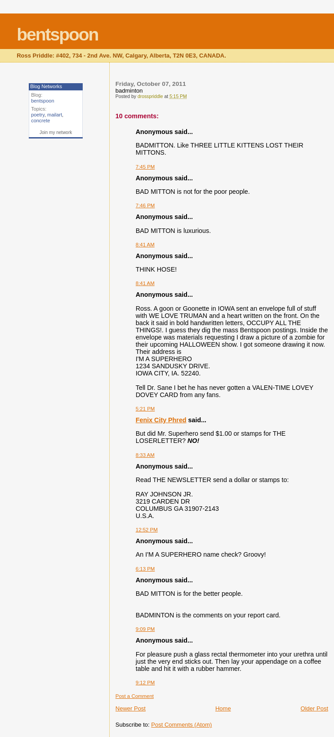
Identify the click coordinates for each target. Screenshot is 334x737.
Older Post (314, 708)
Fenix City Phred (161, 420)
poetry (38, 114)
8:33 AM (145, 455)
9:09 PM (145, 629)
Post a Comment (135, 696)
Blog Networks (46, 86)
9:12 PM (145, 682)
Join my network (56, 132)
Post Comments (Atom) (181, 724)
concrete (40, 120)
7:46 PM (145, 205)
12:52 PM (147, 529)
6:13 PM (145, 569)
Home (223, 708)
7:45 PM (145, 167)
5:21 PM (145, 408)
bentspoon (57, 34)
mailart (54, 114)
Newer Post (131, 708)
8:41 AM (145, 244)
